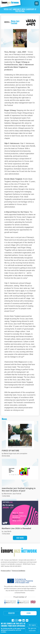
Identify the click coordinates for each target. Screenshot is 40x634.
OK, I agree (32, 625)
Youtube (20, 620)
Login (29, 613)
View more (20, 538)
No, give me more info (32, 629)
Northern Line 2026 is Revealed (16, 528)
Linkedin (23, 620)
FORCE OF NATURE (10, 450)
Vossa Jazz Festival (15, 22)
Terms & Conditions (18, 570)
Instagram (16, 620)
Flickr (27, 620)
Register (11, 613)
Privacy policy (6, 570)
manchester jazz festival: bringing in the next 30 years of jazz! (19, 489)
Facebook (13, 620)
